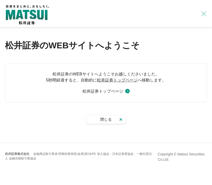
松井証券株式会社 (17, 154)
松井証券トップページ (117, 80)
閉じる (106, 119)
